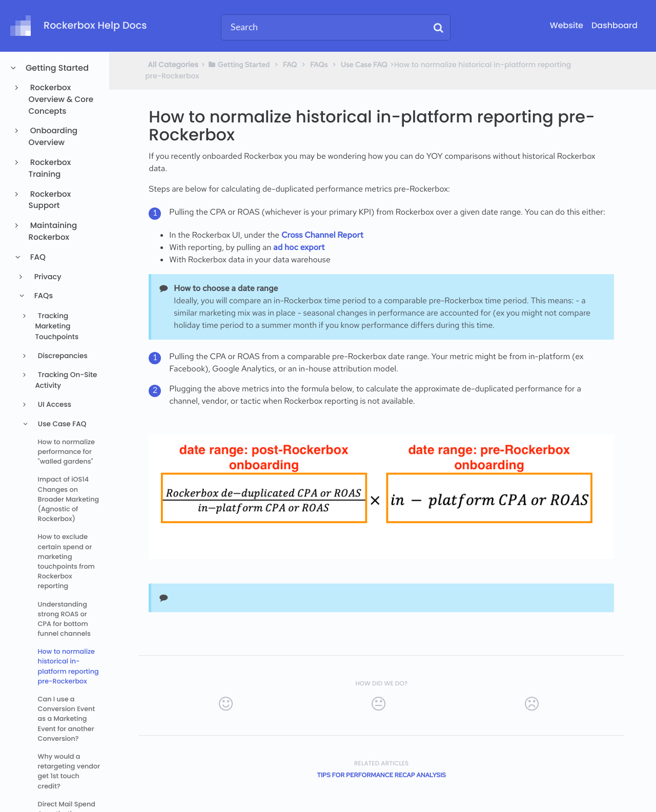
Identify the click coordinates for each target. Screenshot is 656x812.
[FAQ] (290, 64)
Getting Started (57, 68)
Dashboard (614, 25)
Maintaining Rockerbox (53, 231)
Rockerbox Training (50, 168)
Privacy (46, 277)
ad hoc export (298, 247)
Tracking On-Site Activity (66, 380)
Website (566, 25)
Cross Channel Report (322, 235)
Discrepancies (61, 356)
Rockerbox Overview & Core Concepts (61, 99)
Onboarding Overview (53, 137)
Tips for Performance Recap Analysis (381, 775)
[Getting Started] (239, 64)
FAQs (42, 296)
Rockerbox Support (50, 200)
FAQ (37, 257)
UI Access (53, 404)
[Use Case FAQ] (364, 64)
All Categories (173, 64)
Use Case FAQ (61, 424)
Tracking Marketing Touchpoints (56, 326)
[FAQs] (318, 64)
